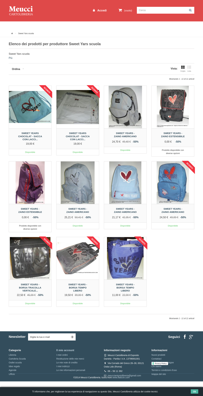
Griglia (182, 68)
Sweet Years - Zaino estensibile (173, 135)
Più (10, 58)
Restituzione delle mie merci (70, 358)
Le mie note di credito (67, 362)
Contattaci (156, 358)
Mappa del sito (158, 374)
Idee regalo (96, 25)
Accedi (101, 10)
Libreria (80, 25)
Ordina (16, 69)
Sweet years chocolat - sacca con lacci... (30, 136)
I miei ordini (62, 355)
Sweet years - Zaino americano (125, 135)
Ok (194, 391)
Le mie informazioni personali (70, 370)
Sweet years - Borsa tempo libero (77, 287)
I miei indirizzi (63, 366)
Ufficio (12, 374)
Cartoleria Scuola (60, 25)
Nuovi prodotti (158, 355)
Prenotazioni (128, 25)
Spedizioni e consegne (162, 362)
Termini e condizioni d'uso (164, 370)
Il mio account (65, 350)
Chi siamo (156, 366)
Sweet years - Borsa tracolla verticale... (30, 287)
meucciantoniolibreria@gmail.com (124, 375)
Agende (12, 370)
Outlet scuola (38, 25)
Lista (189, 68)
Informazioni (18, 25)
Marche (112, 25)
